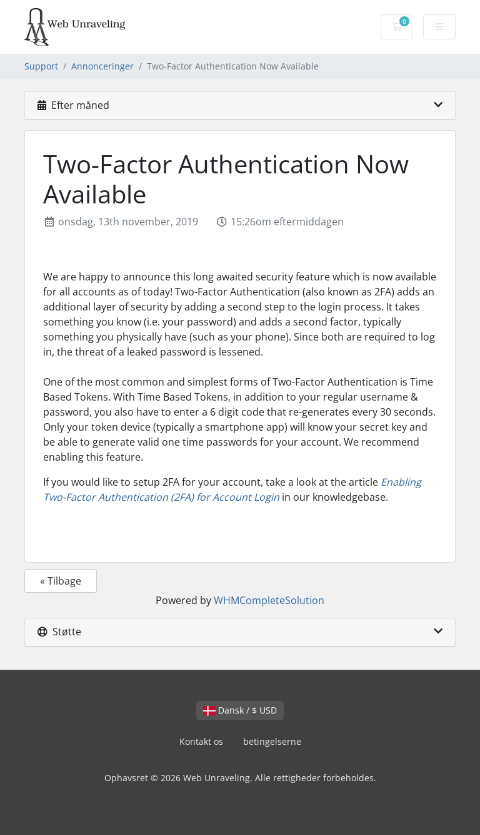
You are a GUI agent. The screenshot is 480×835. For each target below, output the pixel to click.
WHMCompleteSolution (269, 600)
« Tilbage (60, 581)
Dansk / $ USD (240, 710)
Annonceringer (102, 66)
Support (41, 66)
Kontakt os (201, 741)
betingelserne (272, 741)
